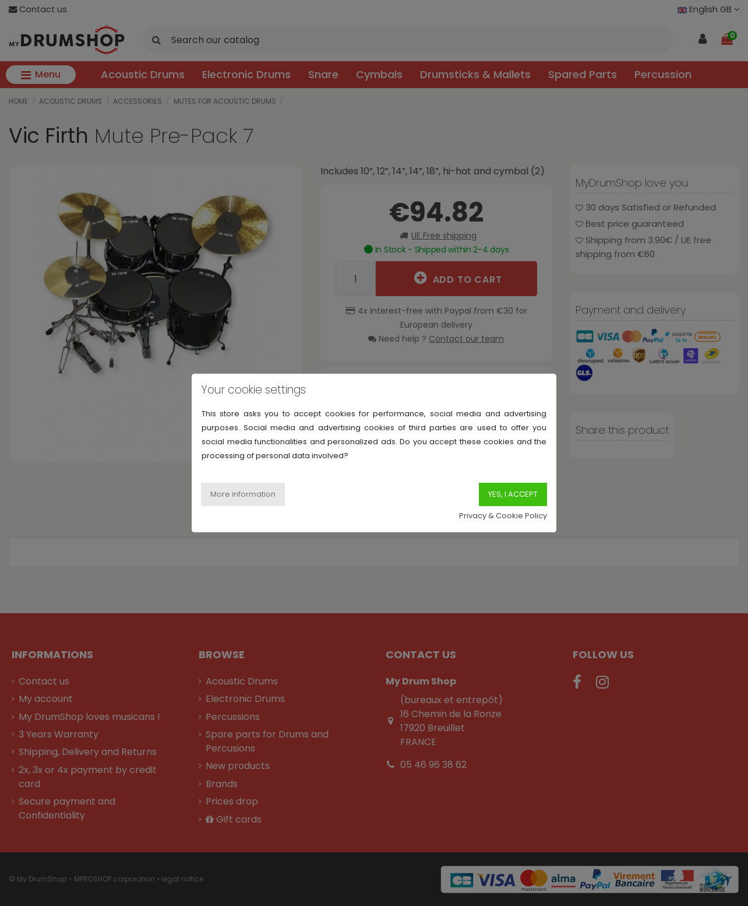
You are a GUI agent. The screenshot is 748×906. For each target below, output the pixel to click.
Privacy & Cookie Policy (503, 515)
